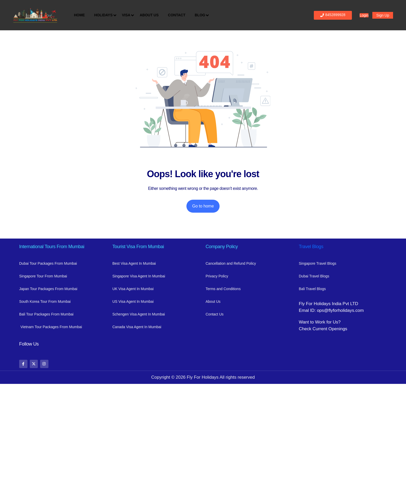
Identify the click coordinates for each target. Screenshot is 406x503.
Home (79, 15)
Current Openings (330, 328)
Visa (127, 15)
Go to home (203, 206)
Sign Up (382, 15)
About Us (149, 15)
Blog (201, 15)
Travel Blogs (311, 246)
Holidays (104, 15)
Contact (176, 15)
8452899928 (332, 15)
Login (364, 15)
